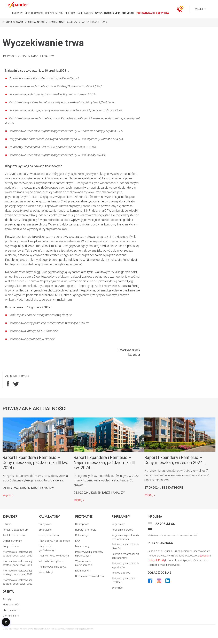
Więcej (199, 9)
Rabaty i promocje (85, 529)
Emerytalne (45, 529)
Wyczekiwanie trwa (94, 22)
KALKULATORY (85, 13)
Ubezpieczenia (11, 610)
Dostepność (82, 524)
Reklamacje (82, 535)
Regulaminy (118, 524)
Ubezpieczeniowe (49, 535)
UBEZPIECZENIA (54, 13)
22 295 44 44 (165, 524)
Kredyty (7, 599)
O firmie (7, 524)
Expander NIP (82, 570)
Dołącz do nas (11, 546)
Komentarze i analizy (63, 22)
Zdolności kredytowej (51, 561)
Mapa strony (82, 546)
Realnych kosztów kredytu (54, 555)
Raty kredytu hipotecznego (54, 540)
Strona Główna (13, 22)
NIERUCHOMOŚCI (34, 13)
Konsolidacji (46, 572)
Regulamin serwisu (122, 529)
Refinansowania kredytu (52, 566)
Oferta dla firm (11, 615)
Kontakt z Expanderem (15, 529)
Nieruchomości (11, 604)
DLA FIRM (70, 13)
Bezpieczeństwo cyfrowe (90, 576)
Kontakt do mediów (14, 535)
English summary (12, 540)
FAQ (77, 540)
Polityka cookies (121, 572)
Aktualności (36, 22)
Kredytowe (45, 524)
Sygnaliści (117, 587)
